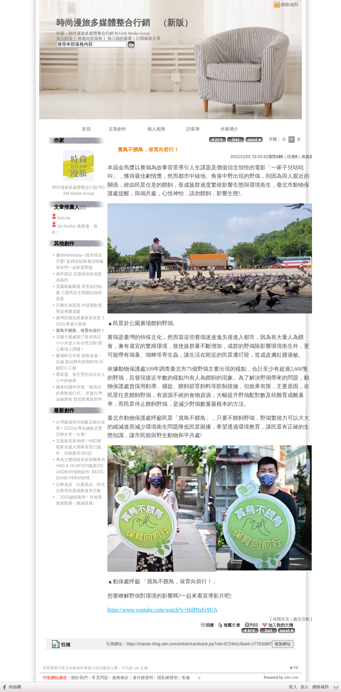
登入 (293, 687)
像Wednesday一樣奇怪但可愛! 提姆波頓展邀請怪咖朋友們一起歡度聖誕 (79, 261)
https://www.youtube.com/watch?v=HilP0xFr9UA (162, 610)
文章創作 (117, 129)
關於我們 (79, 677)
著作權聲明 (143, 677)
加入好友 (64, 38)
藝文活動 (301, 619)
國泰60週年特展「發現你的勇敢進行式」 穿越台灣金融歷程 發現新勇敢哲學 (79, 393)
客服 (186, 677)
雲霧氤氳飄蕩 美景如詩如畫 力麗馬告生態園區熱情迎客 (79, 292)
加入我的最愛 (119, 38)
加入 (304, 687)
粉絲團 (15, 687)
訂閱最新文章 (148, 38)
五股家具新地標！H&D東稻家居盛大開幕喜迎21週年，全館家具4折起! (78, 447)
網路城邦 (289, 4)
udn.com (291, 677)
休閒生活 (281, 619)
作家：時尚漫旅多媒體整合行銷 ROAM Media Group (103, 33)
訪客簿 (192, 129)
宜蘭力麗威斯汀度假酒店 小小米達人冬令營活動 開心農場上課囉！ (79, 343)
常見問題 (100, 677)
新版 (175, 22)
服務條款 (120, 677)
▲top (293, 667)
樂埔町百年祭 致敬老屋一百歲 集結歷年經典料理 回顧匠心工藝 (79, 361)
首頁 (86, 129)
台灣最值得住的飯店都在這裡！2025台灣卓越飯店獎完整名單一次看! (80, 428)
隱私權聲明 (167, 677)
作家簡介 (229, 129)
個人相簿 (156, 129)
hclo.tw (63, 218)
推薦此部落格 (90, 38)
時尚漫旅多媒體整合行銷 (103, 22)
